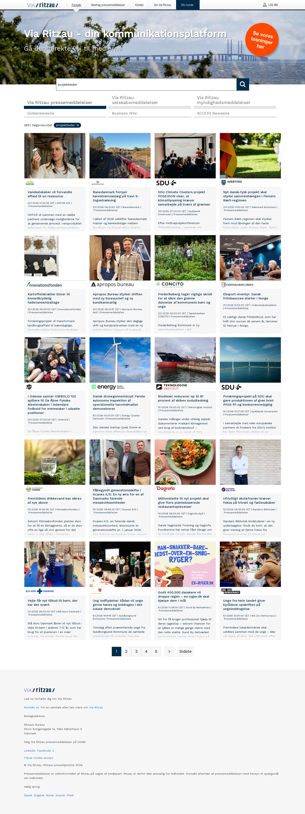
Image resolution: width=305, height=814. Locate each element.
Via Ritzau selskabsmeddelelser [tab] (135, 100)
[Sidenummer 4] (146, 652)
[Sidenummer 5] (156, 652)
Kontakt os (31, 707)
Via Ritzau (96, 707)
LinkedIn (29, 750)
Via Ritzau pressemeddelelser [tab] (59, 102)
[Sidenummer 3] (136, 652)
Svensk (60, 795)
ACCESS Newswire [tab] (213, 113)
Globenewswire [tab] (40, 113)
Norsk (50, 795)
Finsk (70, 795)
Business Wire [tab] (124, 113)
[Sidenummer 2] (126, 652)
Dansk (28, 795)
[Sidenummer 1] (116, 652)
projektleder (67, 125)
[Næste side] (169, 652)
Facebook (44, 750)
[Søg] (146, 84)
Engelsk (39, 795)
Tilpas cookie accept (38, 757)
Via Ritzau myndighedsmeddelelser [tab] (224, 100)
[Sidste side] (185, 652)
